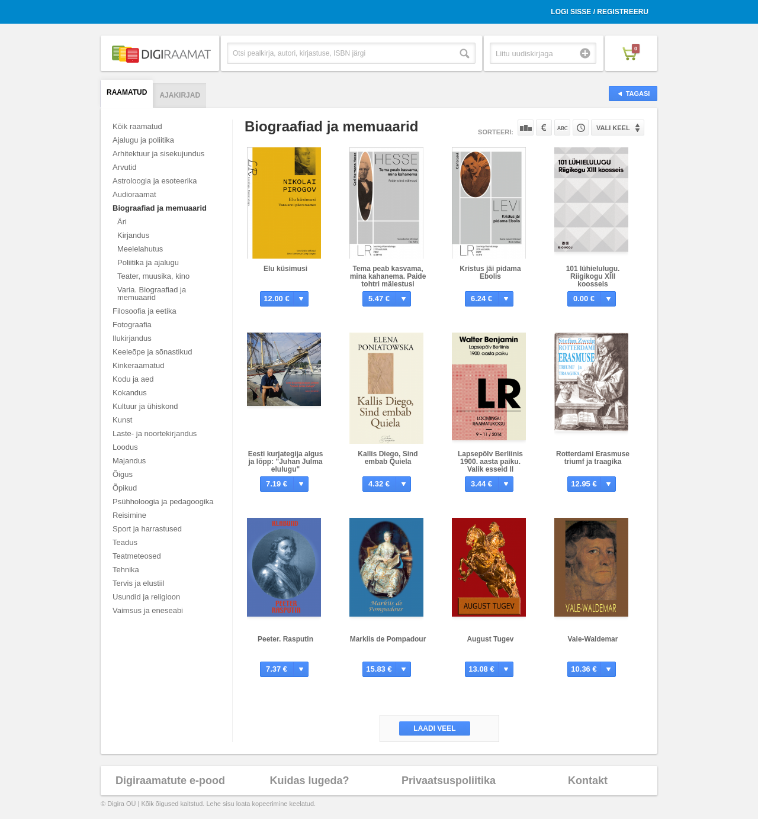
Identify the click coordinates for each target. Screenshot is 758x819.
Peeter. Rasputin (285, 639)
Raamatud (127, 92)
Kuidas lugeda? (309, 780)
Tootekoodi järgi (581, 128)
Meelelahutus (140, 248)
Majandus (129, 460)
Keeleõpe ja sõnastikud (152, 351)
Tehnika (126, 569)
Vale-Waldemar (593, 639)
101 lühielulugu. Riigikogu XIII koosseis (593, 276)
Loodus (125, 447)
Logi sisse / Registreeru (599, 12)
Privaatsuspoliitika (449, 780)
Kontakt (588, 780)
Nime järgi (562, 128)
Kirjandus (133, 235)
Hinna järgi (544, 128)
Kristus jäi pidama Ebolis (490, 272)
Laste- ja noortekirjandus (155, 433)
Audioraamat (134, 194)
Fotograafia (132, 324)
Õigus (123, 474)
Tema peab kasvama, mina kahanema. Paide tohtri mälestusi (388, 276)
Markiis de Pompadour (388, 639)
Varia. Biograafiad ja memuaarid (151, 293)
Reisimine (129, 515)
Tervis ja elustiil (138, 583)
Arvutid (124, 167)
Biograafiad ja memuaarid (160, 208)
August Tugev (490, 639)
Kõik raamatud (137, 126)
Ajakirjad (179, 95)
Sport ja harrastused (147, 528)
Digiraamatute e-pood (170, 780)
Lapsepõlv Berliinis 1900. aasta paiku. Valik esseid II (490, 461)
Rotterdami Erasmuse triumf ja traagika (592, 458)
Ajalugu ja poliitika (143, 140)
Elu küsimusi (285, 269)
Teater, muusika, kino (153, 276)
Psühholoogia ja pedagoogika (163, 501)
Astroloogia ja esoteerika (155, 180)
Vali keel (613, 127)
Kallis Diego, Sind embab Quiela (387, 458)
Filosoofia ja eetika (144, 311)
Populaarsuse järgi (526, 128)
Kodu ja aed (133, 379)
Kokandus (130, 392)
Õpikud (125, 487)
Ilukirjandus (132, 338)
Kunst (122, 419)
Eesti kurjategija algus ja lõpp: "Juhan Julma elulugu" (285, 461)
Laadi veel (434, 728)
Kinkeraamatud (138, 365)
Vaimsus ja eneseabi (148, 610)
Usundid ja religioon (146, 596)
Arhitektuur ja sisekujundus (158, 153)
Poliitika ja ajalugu (148, 262)
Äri (122, 221)
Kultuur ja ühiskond (145, 406)
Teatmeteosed (137, 556)
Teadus (125, 542)
